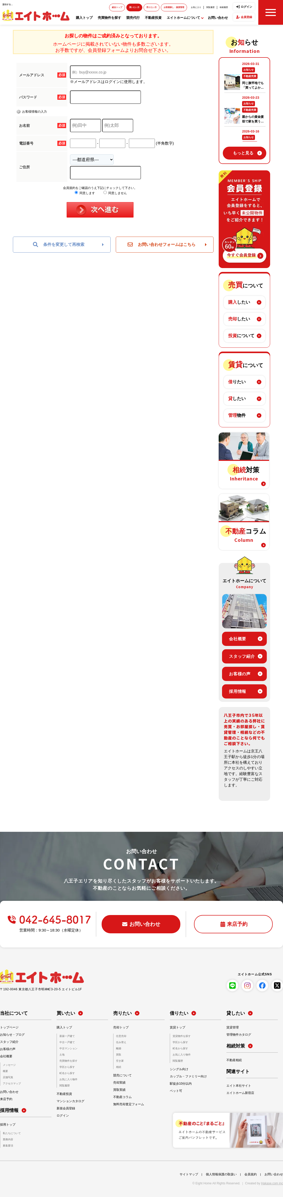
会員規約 (250, 1174)
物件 (237, 415)
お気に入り (196, 7)
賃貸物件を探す (182, 1036)
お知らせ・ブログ (12, 1034)
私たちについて (12, 1133)
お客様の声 (240, 674)
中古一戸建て (67, 1042)
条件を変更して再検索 (58, 244)
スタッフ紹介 (242, 656)
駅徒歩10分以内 (181, 1083)
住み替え (121, 1042)
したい (239, 302)
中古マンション (68, 1048)
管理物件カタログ (238, 1034)
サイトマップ (189, 1174)
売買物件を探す (109, 18)
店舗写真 (8, 1077)
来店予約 (6, 1099)
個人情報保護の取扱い (221, 1174)
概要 (5, 1071)
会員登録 (246, 17)
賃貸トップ (177, 1027)
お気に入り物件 (68, 1079)
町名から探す (67, 1073)
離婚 (118, 1048)
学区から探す (67, 1067)
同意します (85, 193)
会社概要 (237, 639)
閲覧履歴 (210, 7)
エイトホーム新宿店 (240, 1093)
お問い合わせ (218, 18)
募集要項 (8, 1145)
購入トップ (84, 18)
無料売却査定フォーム (128, 1104)
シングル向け (179, 1069)
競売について (122, 1075)
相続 (118, 1067)
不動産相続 (234, 1060)
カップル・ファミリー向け (188, 1076)
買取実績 (119, 1090)
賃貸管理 (232, 1027)
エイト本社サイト (238, 1085)
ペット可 (176, 1091)
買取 (118, 1054)
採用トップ (7, 1124)
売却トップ (121, 1027)
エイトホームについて (183, 18)
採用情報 (237, 691)
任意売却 (121, 1036)
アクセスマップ (12, 1083)
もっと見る (243, 153)
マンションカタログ (70, 1101)
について (241, 335)
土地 (62, 1054)
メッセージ (9, 1064)
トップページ (9, 1027)
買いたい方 (134, 7)
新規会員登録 (66, 1108)
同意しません (115, 193)
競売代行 (133, 18)
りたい (237, 381)
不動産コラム (122, 1097)
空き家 (120, 1060)
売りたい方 (151, 7)
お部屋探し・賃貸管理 (174, 7)
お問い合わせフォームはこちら (162, 244)
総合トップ (117, 7)
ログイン (246, 6)
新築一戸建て (67, 1036)
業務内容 (8, 1139)
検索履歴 (224, 7)
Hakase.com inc (272, 1183)
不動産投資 (153, 18)
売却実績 (119, 1082)
